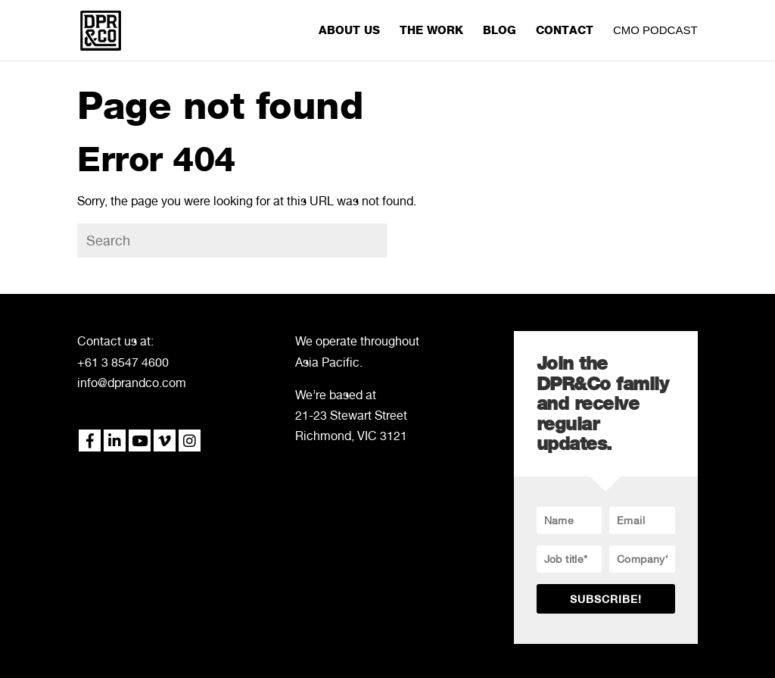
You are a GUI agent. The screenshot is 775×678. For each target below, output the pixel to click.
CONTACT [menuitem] (564, 31)
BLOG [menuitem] (499, 31)
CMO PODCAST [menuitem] (655, 30)
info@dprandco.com (131, 383)
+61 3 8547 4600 (123, 362)
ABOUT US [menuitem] (349, 31)
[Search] (232, 240)
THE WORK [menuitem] (431, 31)
